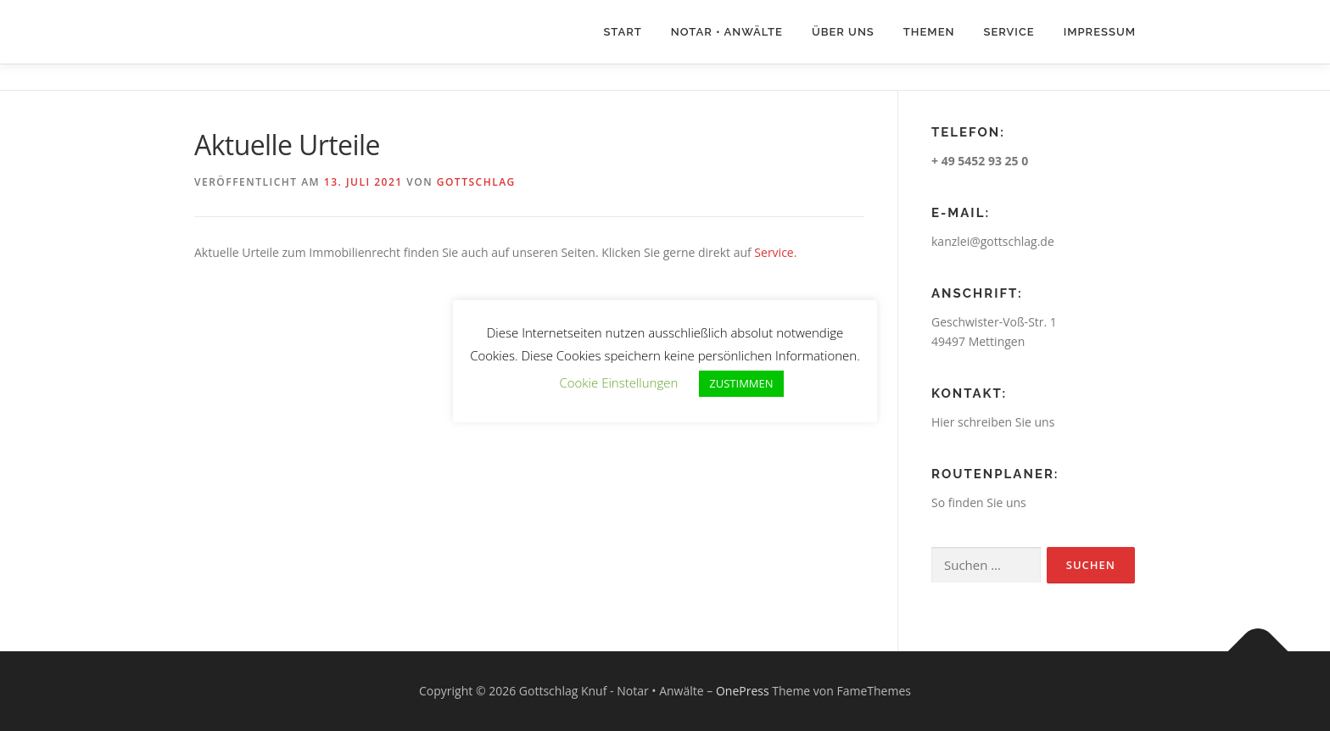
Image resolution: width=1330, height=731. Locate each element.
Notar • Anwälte (727, 31)
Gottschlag (476, 182)
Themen (929, 31)
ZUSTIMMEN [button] (741, 383)
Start (622, 31)
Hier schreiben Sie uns (992, 422)
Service (1008, 31)
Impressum (1100, 31)
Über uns (843, 31)
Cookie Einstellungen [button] (618, 382)
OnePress (742, 691)
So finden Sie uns (978, 502)
